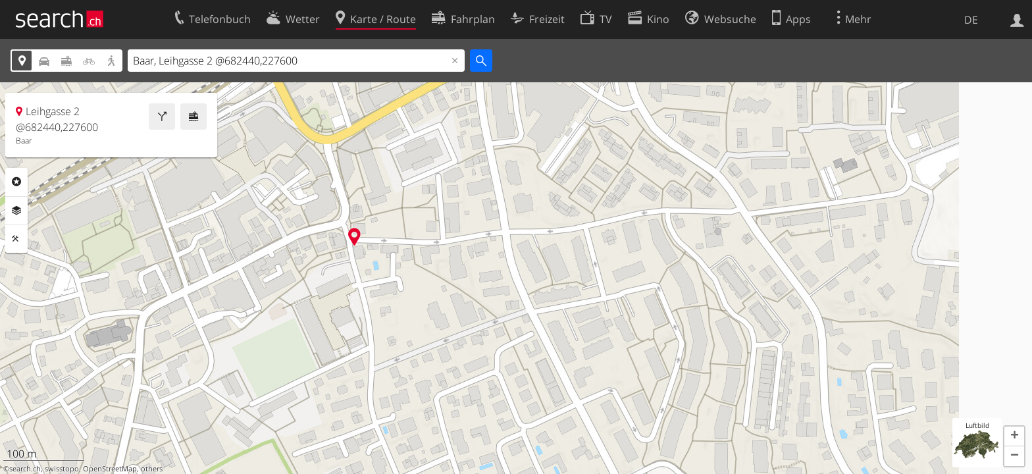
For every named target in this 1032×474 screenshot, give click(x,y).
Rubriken (16, 182)
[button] (1014, 436)
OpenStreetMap (110, 468)
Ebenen (16, 210)
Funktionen (16, 239)
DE (971, 20)
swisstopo (62, 468)
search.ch (25, 468)
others (152, 468)
